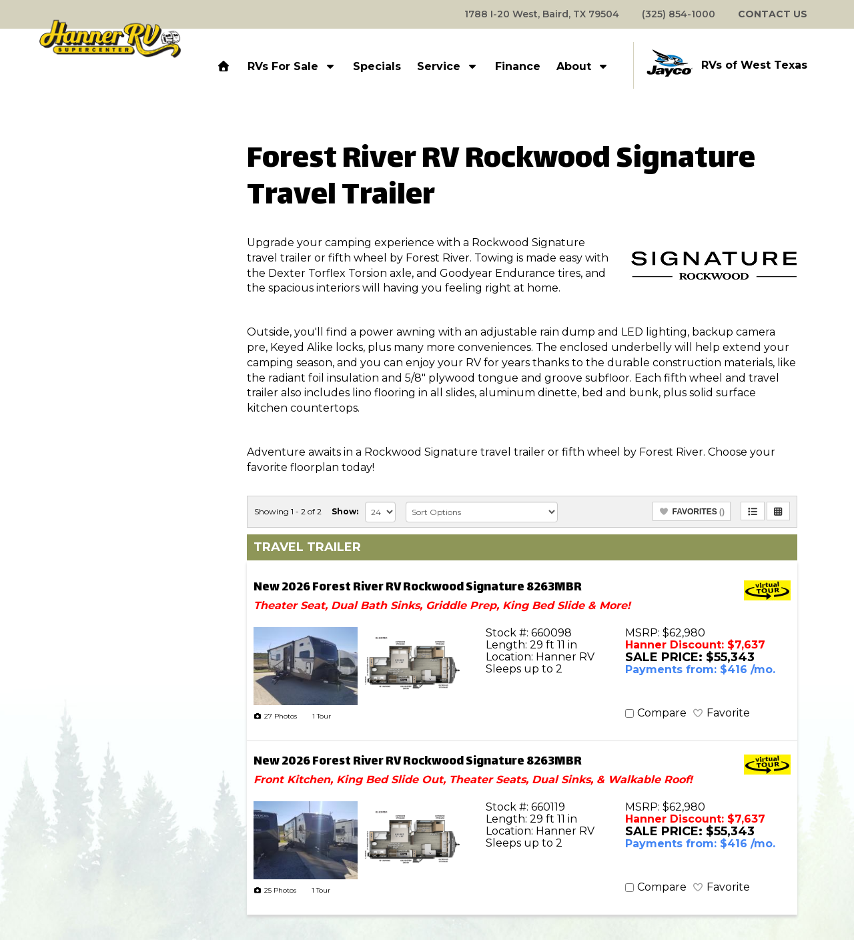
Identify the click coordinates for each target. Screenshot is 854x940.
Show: (345, 511)
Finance (517, 66)
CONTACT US (772, 14)
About (583, 66)
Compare (662, 713)
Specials (377, 66)
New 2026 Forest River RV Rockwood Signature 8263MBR (418, 587)
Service (448, 66)
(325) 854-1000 (678, 14)
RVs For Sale (292, 66)
